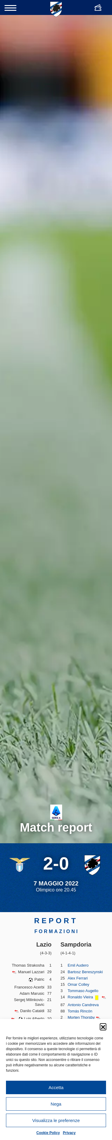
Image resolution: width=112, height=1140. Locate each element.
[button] (103, 1027)
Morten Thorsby (81, 1017)
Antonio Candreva (83, 1005)
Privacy (69, 1133)
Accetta (55, 1087)
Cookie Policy (48, 1133)
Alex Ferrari (78, 978)
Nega (56, 1103)
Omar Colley (78, 984)
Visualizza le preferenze (56, 1120)
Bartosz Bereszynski (85, 972)
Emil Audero (78, 965)
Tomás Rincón (80, 1011)
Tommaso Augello (83, 990)
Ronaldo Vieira (80, 997)
